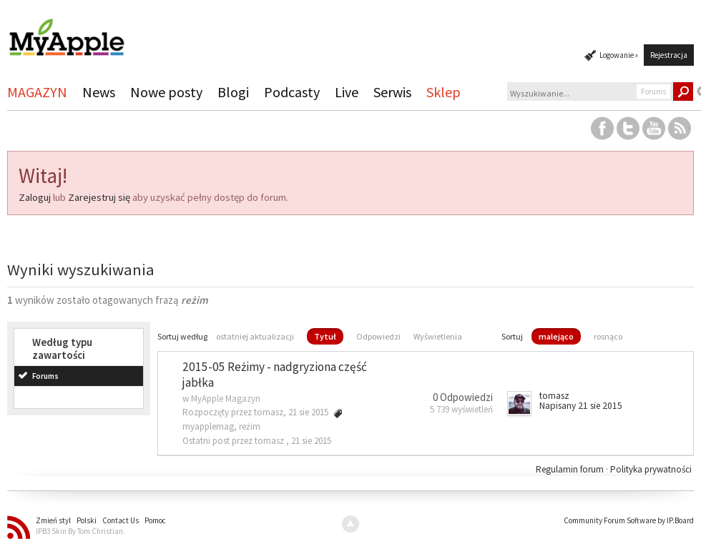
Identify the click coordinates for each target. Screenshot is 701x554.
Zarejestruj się (99, 197)
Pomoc (155, 520)
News (98, 92)
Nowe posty (166, 92)
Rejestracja (668, 55)
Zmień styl (53, 520)
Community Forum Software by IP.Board (629, 520)
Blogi (233, 92)
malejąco (556, 336)
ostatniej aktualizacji (255, 336)
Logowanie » (618, 55)
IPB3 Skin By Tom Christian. (80, 531)
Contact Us (120, 520)
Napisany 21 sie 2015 (580, 406)
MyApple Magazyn (225, 398)
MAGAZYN (37, 92)
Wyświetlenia (437, 336)
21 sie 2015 (311, 441)
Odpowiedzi (378, 336)
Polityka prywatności (651, 469)
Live (346, 92)
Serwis (392, 92)
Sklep (443, 92)
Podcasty (292, 92)
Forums (45, 376)
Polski (87, 520)
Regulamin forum (571, 469)
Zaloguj (35, 197)
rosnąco (608, 336)
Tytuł (325, 336)
